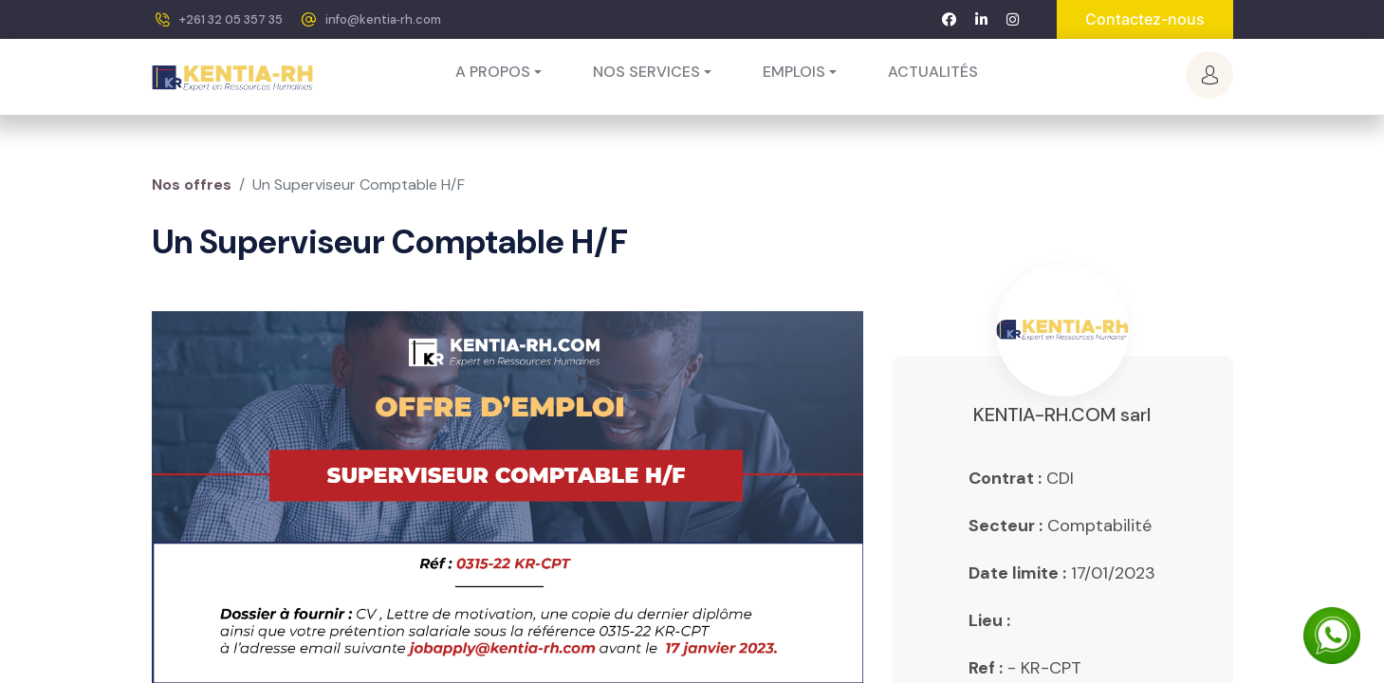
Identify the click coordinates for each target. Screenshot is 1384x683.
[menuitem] (933, 72)
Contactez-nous (1145, 18)
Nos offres (191, 184)
